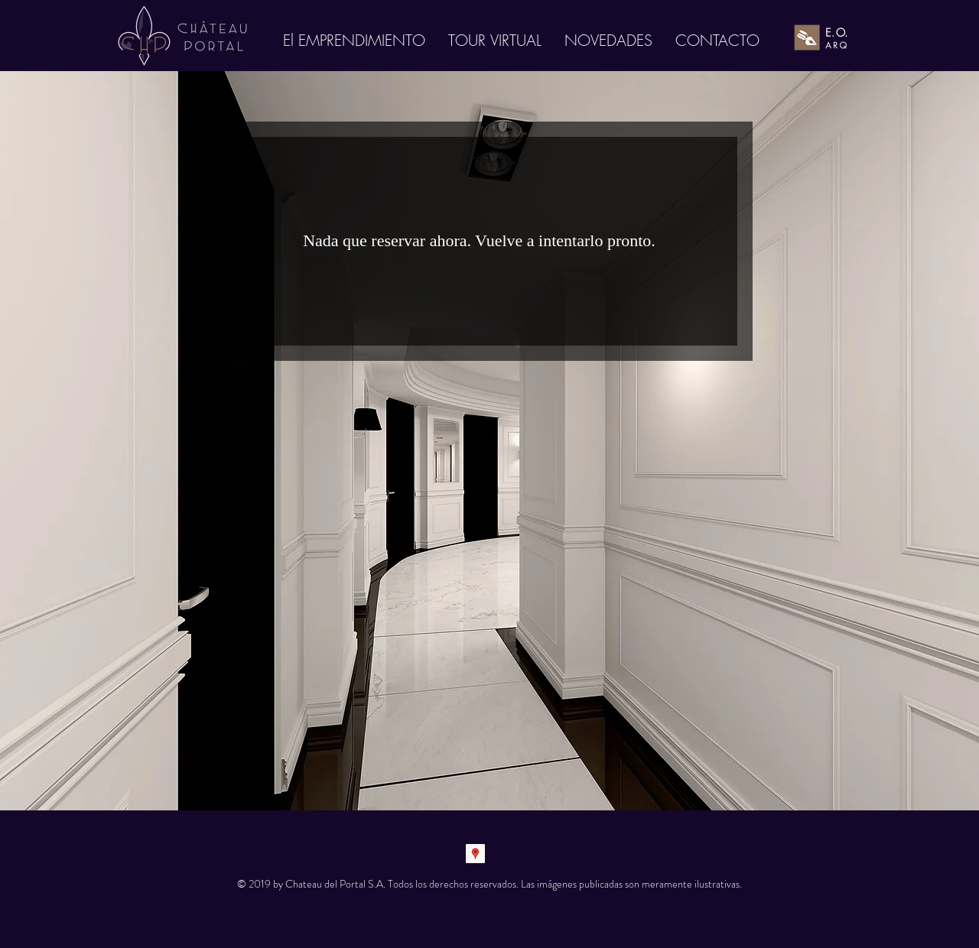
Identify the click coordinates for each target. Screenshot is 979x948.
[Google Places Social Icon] (475, 853)
